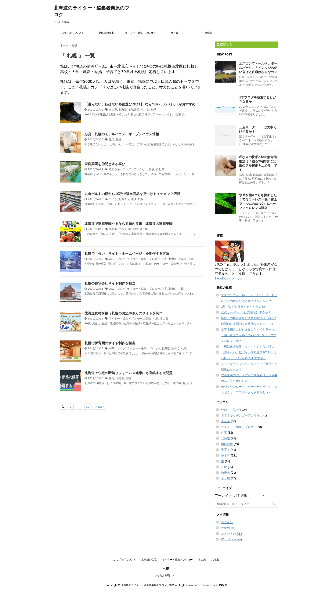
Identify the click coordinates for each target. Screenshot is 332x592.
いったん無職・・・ (166, 575)
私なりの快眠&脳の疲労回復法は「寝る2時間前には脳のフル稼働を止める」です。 (258, 163)
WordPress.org (231, 539)
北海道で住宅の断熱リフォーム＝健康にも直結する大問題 (128, 373)
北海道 (208, 32)
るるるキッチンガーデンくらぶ (128, 169)
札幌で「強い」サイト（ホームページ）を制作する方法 (126, 253)
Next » (99, 406)
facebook (222, 278)
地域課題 (133, 109)
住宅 (111, 139)
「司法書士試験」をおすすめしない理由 (247, 347)
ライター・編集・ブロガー (140, 32)
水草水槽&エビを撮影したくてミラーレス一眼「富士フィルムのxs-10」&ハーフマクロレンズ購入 (258, 201)
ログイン (227, 522)
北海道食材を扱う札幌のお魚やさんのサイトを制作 (123, 313)
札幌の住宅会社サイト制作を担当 (109, 283)
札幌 (153, 109)
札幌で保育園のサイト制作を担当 (109, 343)
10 (88, 406)
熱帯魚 (225, 472)
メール (236, 278)
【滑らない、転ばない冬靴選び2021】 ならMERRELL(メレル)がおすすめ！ (141, 104)
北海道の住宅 (106, 32)
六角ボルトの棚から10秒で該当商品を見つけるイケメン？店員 (132, 194)
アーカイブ (223, 495)
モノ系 (113, 109)
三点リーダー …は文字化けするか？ (246, 312)
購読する (224, 44)
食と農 (174, 32)
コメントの (231, 534)
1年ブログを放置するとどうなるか (244, 306)
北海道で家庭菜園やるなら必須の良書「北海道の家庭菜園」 (130, 223)
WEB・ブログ (117, 259)
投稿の (228, 528)
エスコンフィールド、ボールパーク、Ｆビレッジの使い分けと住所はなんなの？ (258, 67)
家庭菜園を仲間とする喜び (104, 164)
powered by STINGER (213, 585)
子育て (175, 348)
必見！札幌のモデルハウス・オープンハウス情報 (121, 134)
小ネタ (145, 109)
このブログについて (72, 32)
